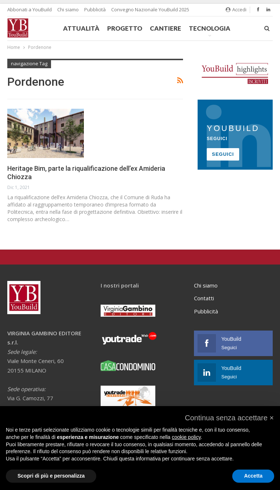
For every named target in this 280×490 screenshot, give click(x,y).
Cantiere (165, 28)
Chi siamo (68, 9)
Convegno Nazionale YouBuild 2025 (150, 9)
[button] (229, 418)
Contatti (204, 298)
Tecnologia (209, 28)
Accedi (236, 9)
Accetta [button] (253, 476)
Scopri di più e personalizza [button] (51, 476)
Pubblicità (95, 9)
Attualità (81, 28)
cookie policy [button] (186, 437)
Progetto (124, 28)
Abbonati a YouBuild (29, 9)
